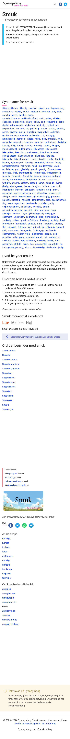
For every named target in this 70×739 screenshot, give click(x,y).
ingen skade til (9, 149)
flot (4, 227)
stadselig (6, 220)
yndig (51, 203)
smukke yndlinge (10, 624)
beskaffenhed (59, 200)
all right (6, 196)
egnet (41, 183)
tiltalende (51, 247)
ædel (14, 196)
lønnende (39, 142)
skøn (41, 217)
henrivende (31, 203)
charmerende (8, 234)
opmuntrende (21, 135)
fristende (6, 172)
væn (27, 234)
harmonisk (21, 223)
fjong (53, 210)
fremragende (25, 172)
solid (41, 118)
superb (18, 111)
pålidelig (34, 128)
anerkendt (7, 193)
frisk (15, 172)
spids (30, 115)
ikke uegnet (51, 149)
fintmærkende (17, 179)
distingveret (16, 186)
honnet (5, 162)
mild (60, 138)
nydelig (54, 220)
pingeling (31, 132)
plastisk (6, 200)
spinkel (22, 115)
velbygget (50, 213)
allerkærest (37, 234)
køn (23, 240)
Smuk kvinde (8, 350)
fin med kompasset (48, 179)
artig (48, 189)
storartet (45, 111)
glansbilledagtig (41, 196)
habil (34, 166)
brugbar (36, 186)
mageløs (28, 142)
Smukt (5, 405)
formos (47, 176)
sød (55, 234)
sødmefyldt (54, 237)
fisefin (5, 179)
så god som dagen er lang (51, 108)
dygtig (59, 183)
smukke (6, 615)
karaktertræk (38, 200)
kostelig (38, 145)
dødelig (6, 560)
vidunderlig (38, 227)
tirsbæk (6, 547)
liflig (13, 145)
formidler (6, 578)
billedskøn (26, 206)
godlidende (7, 169)
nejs (44, 138)
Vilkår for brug (49, 723)
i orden (42, 159)
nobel (37, 138)
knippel (55, 145)
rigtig (61, 122)
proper (44, 128)
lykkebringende (36, 213)
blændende (8, 189)
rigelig (5, 125)
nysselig (37, 206)
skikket (56, 118)
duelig (5, 186)
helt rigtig (25, 166)
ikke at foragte (21, 159)
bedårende (50, 230)
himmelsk (39, 162)
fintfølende (31, 179)
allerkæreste (55, 193)
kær (57, 240)
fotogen (22, 227)
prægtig (16, 200)
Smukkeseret (8, 386)
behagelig (30, 189)
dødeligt (6, 538)
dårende (50, 183)
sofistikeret (33, 220)
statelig (6, 115)
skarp (29, 122)
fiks (29, 227)
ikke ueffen (7, 152)
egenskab (19, 203)
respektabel (8, 128)
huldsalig (44, 220)
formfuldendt (25, 196)
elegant (60, 227)
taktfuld (33, 108)
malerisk (28, 210)
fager (24, 213)
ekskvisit (11, 227)
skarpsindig (18, 122)
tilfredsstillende (10, 108)
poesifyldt (7, 244)
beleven (19, 189)
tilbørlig (23, 108)
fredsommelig (54, 172)
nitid (36, 210)
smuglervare (8, 593)
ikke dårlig (7, 159)
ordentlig (54, 132)
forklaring (10, 477)
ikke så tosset (9, 155)
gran (56, 166)
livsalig (5, 145)
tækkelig (41, 240)
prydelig (43, 203)
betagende (25, 230)
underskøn (19, 217)
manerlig (17, 142)
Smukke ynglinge (10, 368)
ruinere (5, 543)
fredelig (6, 176)
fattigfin (6, 183)
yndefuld (30, 237)
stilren (16, 220)
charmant (7, 217)
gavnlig (42, 169)
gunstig (31, 223)
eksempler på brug (13, 481)
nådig (30, 138)
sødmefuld (31, 217)
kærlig (20, 145)
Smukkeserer (8, 382)
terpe (4, 551)
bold (59, 186)
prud (23, 220)
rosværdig (52, 122)
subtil (26, 111)
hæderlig (59, 159)
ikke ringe (39, 155)
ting (4, 203)
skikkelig (6, 122)
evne (10, 203)
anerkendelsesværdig (24, 193)
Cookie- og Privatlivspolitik (27, 723)
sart (43, 122)
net (45, 237)
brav (53, 186)
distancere (7, 556)
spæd (14, 115)
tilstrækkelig (38, 247)
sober (48, 118)
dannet (27, 186)
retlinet (50, 125)
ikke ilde (50, 155)
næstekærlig (8, 138)
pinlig (22, 132)
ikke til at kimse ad (49, 152)
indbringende (25, 149)
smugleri (6, 589)
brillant (45, 186)
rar (27, 128)
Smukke (6, 355)
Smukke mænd (9, 359)
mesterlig (7, 142)
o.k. (42, 135)
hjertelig (29, 162)
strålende (35, 111)
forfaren (56, 176)
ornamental (41, 244)
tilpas (28, 247)
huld (62, 220)
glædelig (25, 169)
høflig (50, 159)
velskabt (6, 240)
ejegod (33, 183)
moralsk (52, 138)
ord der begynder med (16, 485)
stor (53, 111)
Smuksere (7, 400)
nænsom (21, 138)
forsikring (7, 569)
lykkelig (62, 142)
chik (4, 230)
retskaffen (30, 125)
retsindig (41, 125)
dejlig (25, 244)
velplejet (26, 200)
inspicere (6, 573)
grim (39, 223)
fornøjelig (27, 176)
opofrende (7, 135)
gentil (34, 169)
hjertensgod (17, 162)
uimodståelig (51, 217)
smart (46, 206)
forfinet (16, 213)
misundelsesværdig (12, 210)
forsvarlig (16, 176)
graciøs (58, 223)
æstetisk (6, 237)
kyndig (28, 145)
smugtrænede (9, 602)
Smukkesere (8, 377)
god (17, 169)
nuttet (39, 237)
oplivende (34, 135)
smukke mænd (9, 619)
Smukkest (7, 391)
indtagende (8, 247)
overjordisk (43, 132)
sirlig (15, 237)
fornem (37, 176)
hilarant (50, 162)
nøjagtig (50, 135)
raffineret (30, 240)
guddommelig (46, 166)
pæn (21, 237)
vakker (20, 234)
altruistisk (42, 193)
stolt (59, 111)
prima (5, 132)
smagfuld (53, 244)
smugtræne (8, 597)
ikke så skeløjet (25, 155)
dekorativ (50, 227)
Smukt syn (7, 409)
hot (31, 244)
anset (55, 189)
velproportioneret (10, 206)
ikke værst (38, 149)
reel (22, 128)
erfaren (24, 183)
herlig (58, 162)
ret (57, 125)
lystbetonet (50, 142)
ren (17, 128)
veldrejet (6, 213)
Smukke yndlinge (10, 364)
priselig (60, 128)
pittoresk (55, 196)
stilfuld (17, 244)
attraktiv (40, 189)
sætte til (6, 564)
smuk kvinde (8, 611)
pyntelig (19, 247)
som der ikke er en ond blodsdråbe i (20, 118)
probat (52, 128)
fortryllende (8, 223)
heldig (50, 240)
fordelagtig (38, 230)
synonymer (12, 473)
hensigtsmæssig (10, 166)
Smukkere (7, 373)
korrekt (46, 145)
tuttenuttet (13, 230)
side (48, 200)
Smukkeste (7, 395)
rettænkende (16, 125)
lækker (16, 240)
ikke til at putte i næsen (26, 152)
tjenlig (60, 247)
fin (61, 244)
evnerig (15, 183)
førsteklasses (54, 169)
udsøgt (47, 234)
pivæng (14, 132)
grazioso (44, 210)
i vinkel (33, 159)
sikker (36, 122)
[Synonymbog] (16, 5)
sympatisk (7, 111)
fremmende (39, 172)
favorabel (48, 223)
